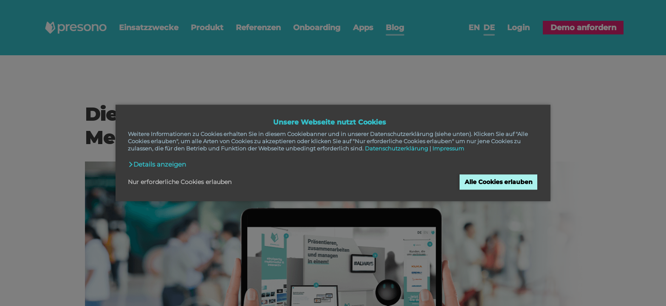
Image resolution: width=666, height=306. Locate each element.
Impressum (448, 148)
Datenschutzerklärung (396, 148)
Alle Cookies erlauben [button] (499, 182)
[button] (157, 164)
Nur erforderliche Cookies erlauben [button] (179, 182)
